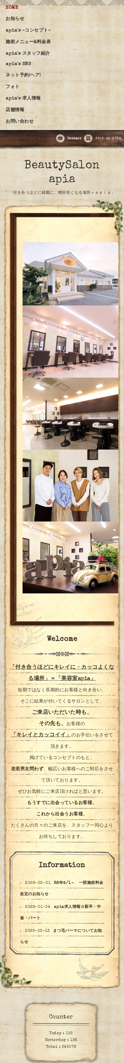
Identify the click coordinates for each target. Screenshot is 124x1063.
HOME (12, 8)
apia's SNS (18, 64)
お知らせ (15, 19)
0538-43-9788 (102, 138)
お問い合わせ (20, 122)
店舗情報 (15, 110)
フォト (13, 87)
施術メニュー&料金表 (28, 42)
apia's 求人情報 (23, 98)
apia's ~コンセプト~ (28, 30)
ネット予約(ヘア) (23, 75)
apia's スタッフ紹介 (28, 54)
